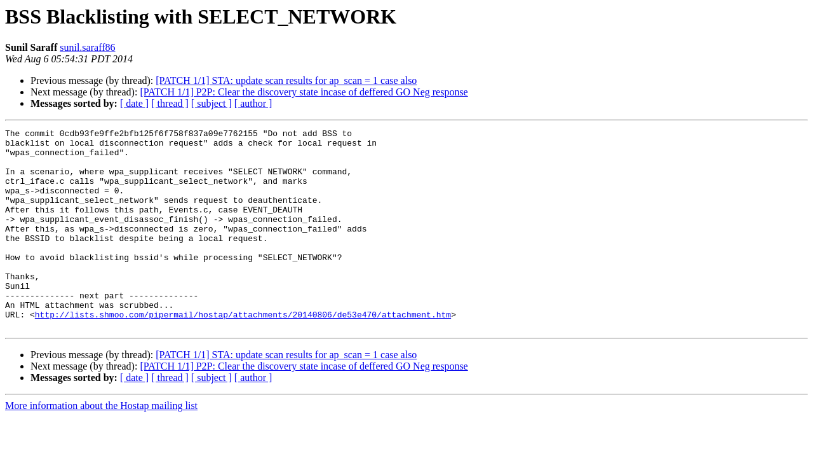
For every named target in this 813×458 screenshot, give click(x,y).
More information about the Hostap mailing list (101, 445)
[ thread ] (170, 103)
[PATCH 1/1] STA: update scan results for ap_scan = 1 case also (286, 80)
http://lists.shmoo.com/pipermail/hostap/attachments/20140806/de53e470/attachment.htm (243, 352)
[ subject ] (211, 103)
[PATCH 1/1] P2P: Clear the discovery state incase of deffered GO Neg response (303, 92)
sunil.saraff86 (87, 47)
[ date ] (134, 103)
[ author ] (253, 103)
